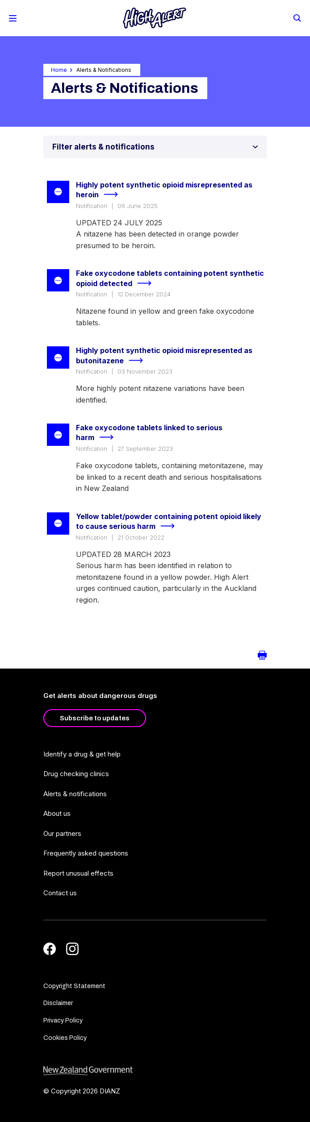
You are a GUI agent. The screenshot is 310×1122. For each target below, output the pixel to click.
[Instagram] (72, 949)
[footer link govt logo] (155, 1071)
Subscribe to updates (95, 718)
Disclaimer (58, 1003)
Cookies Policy (65, 1038)
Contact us (60, 893)
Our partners (62, 833)
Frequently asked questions (85, 853)
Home (59, 69)
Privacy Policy (63, 1020)
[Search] (296, 17)
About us (57, 813)
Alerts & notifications (75, 794)
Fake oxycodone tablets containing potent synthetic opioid (170, 278)
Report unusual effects (78, 873)
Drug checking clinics (76, 773)
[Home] (154, 18)
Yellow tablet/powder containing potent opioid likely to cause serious (168, 522)
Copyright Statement (74, 986)
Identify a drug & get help (82, 754)
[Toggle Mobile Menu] (13, 18)
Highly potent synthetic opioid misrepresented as (164, 190)
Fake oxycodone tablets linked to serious (149, 433)
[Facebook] (49, 949)
